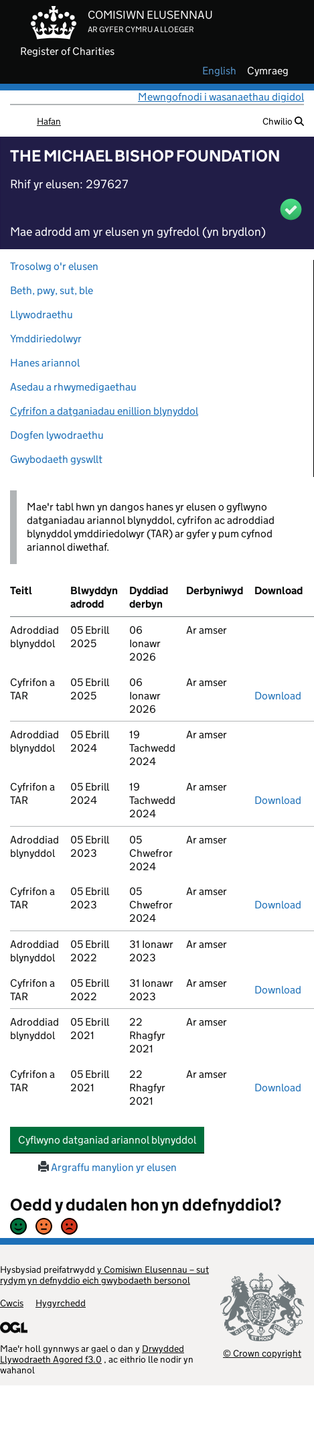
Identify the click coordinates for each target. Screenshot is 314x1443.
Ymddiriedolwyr (46, 338)
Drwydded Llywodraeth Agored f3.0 (92, 1354)
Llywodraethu (41, 314)
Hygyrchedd (60, 1303)
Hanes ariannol (45, 362)
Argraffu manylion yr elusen (107, 1167)
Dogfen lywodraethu (57, 435)
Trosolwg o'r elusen (54, 266)
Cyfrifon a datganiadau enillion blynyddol (104, 411)
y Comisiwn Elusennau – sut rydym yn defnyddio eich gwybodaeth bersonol (104, 1274)
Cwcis (11, 1303)
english (219, 71)
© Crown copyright (262, 1353)
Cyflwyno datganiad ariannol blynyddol (111, 1139)
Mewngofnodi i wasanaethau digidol (221, 96)
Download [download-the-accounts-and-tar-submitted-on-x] (277, 695)
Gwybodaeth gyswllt (56, 459)
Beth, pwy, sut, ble (51, 290)
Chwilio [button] (283, 121)
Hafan (49, 121)
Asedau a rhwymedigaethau (73, 387)
